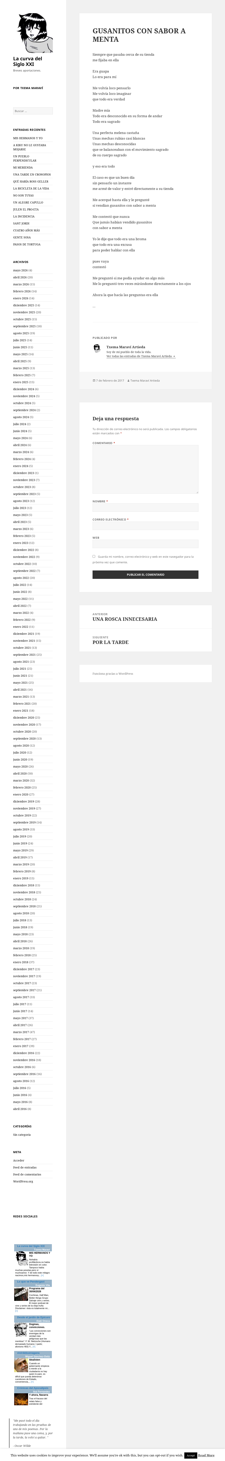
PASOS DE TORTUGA (26, 244)
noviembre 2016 (24, 1060)
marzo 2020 (21, 780)
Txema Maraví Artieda (145, 380)
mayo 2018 (20, 934)
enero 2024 (20, 466)
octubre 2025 (22, 319)
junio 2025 (20, 347)
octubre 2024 (22, 403)
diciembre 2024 (23, 389)
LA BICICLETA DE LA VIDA (31, 188)
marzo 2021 (21, 696)
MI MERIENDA (23, 167)
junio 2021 (20, 675)
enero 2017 (20, 1046)
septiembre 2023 (24, 494)
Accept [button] (191, 1455)
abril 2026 (20, 277)
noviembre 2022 (24, 557)
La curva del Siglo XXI (27, 61)
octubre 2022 (22, 564)
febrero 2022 (22, 620)
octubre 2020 (22, 731)
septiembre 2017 (24, 990)
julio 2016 (19, 1088)
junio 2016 (20, 1095)
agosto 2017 (21, 997)
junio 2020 (20, 759)
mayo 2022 (20, 599)
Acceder (18, 1160)
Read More (206, 1455)
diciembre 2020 (23, 717)
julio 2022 (19, 585)
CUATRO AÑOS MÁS (26, 230)
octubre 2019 (22, 815)
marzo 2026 (21, 284)
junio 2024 (20, 431)
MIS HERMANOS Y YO (27, 138)
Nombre (100, 501)
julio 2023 (19, 508)
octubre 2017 (22, 983)
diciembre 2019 (23, 801)
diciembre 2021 (23, 634)
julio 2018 (19, 920)
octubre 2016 (22, 1067)
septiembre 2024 (24, 410)
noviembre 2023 (24, 480)
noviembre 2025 (24, 312)
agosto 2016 (21, 1081)
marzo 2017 (21, 1032)
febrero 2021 (22, 703)
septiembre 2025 (24, 326)
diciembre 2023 (23, 473)
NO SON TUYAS (23, 195)
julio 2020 (19, 752)
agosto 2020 (21, 745)
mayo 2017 (20, 1018)
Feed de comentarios (27, 1174)
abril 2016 (20, 1109)
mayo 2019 (20, 850)
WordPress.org (23, 1181)
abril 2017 (20, 1025)
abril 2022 (20, 606)
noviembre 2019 (24, 808)
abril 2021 (20, 689)
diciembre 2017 (23, 969)
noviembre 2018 (24, 892)
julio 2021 (19, 668)
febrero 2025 (22, 375)
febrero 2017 (22, 1039)
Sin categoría (22, 1135)
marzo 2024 (21, 452)
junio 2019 (20, 843)
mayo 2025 (20, 354)
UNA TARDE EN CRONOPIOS (32, 174)
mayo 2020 (20, 766)
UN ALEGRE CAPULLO (28, 202)
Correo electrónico (111, 519)
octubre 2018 (22, 899)
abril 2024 (20, 445)
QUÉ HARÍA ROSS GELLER (30, 181)
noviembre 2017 (24, 976)
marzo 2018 (21, 948)
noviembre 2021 (24, 641)
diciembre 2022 (23, 550)
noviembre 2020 (24, 724)
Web (96, 538)
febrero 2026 (22, 291)
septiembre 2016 (24, 1074)
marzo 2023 (21, 529)
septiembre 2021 (24, 655)
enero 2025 (20, 382)
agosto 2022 (21, 578)
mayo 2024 (20, 438)
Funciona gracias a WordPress (113, 673)
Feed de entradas (25, 1167)
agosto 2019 (21, 829)
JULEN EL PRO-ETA (26, 209)
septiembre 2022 (24, 571)
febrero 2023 (22, 536)
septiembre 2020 (24, 738)
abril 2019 (20, 857)
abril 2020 (20, 773)
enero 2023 (20, 543)
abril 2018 (20, 941)
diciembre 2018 (23, 885)
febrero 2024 (22, 459)
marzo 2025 (21, 368)
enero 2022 (20, 627)
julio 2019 (19, 836)
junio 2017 (20, 1011)
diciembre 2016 (23, 1053)
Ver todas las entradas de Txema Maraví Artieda (140, 356)
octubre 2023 (22, 487)
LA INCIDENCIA (24, 216)
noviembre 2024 (24, 396)
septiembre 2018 (24, 906)
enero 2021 (20, 710)
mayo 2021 (20, 682)
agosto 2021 (21, 662)
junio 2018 (20, 927)
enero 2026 (20, 298)
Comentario (104, 443)
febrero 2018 (22, 955)
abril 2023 (20, 522)
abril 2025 (20, 361)
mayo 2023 (20, 515)
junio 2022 (20, 592)
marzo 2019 (21, 864)
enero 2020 (20, 794)
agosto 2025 (21, 333)
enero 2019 (20, 878)
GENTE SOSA (22, 237)
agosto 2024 (21, 417)
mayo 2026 (20, 270)
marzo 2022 (21, 613)
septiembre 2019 (24, 822)
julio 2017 (19, 1004)
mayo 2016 (20, 1102)
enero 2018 (20, 962)
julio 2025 (19, 340)
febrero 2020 (22, 787)
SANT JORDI (21, 223)
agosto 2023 (21, 501)
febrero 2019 (22, 871)
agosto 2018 (21, 913)
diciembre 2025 (23, 305)
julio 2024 (19, 424)
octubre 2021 (22, 648)
